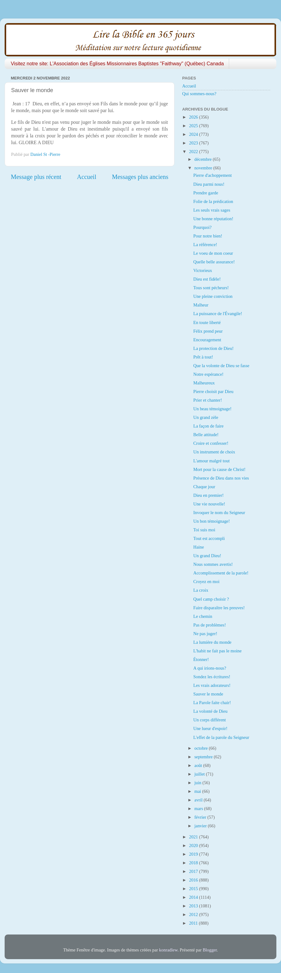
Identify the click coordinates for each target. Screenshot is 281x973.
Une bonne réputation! (213, 218)
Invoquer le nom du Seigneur (219, 512)
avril (199, 799)
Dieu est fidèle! (207, 279)
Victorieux (202, 270)
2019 (194, 854)
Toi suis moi (204, 529)
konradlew (168, 949)
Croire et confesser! (210, 443)
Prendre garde (205, 192)
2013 (194, 905)
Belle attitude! (206, 434)
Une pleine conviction (213, 296)
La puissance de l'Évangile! (217, 313)
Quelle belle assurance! (214, 261)
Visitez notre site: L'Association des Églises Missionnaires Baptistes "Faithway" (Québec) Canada (117, 63)
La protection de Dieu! (213, 348)
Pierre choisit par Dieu (213, 391)
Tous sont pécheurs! (211, 287)
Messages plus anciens (140, 176)
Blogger (210, 949)
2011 (194, 923)
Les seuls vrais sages (211, 210)
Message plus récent (36, 176)
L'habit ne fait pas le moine (217, 650)
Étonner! (201, 659)
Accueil (86, 176)
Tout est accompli (209, 538)
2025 (194, 125)
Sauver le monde (208, 693)
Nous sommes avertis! (213, 564)
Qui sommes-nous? (199, 93)
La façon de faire (208, 426)
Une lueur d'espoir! (210, 728)
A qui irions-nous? (209, 668)
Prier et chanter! (207, 400)
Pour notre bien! (207, 235)
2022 (194, 151)
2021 (194, 836)
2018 (194, 862)
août (199, 765)
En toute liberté (207, 322)
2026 (194, 117)
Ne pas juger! (205, 633)
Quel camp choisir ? (211, 599)
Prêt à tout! (203, 357)
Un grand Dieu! (207, 555)
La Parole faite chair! (212, 702)
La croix (200, 590)
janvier (201, 825)
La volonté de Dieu (210, 711)
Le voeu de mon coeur (213, 253)
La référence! (205, 244)
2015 (194, 888)
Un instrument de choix (214, 451)
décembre (204, 159)
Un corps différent (209, 719)
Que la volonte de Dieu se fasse (221, 365)
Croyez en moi (206, 581)
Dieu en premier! (208, 495)
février (201, 817)
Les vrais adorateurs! (212, 685)
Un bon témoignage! (211, 521)
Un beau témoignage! (212, 408)
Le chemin (202, 616)
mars (199, 808)
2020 (194, 845)
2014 (194, 897)
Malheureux (204, 382)
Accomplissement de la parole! (221, 572)
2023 (194, 142)
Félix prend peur (208, 331)
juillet (200, 774)
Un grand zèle (205, 417)
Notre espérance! (208, 374)
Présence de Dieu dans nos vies (221, 478)
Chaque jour (204, 486)
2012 (194, 914)
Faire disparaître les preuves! (219, 607)
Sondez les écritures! (211, 676)
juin (199, 782)
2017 (194, 871)
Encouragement (207, 339)
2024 (194, 134)
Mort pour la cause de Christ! (219, 469)
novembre (204, 167)
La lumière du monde (212, 642)
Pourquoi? (202, 227)
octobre (202, 748)
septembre (204, 756)
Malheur (200, 304)
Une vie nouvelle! (209, 503)
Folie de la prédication (213, 201)
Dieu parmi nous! (208, 184)
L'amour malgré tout (211, 460)
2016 (194, 880)
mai (198, 791)
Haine (198, 547)
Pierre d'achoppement (212, 175)
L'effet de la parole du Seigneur (221, 737)
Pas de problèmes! (209, 624)
